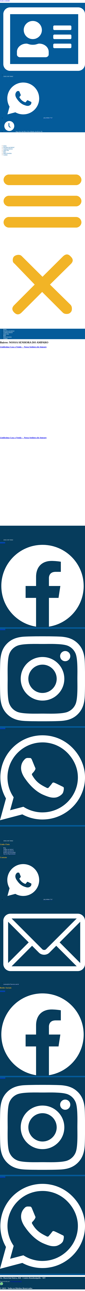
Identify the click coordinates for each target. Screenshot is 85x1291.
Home (5, 145)
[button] (42, 242)
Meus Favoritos (7, 153)
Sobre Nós (6, 150)
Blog (4, 151)
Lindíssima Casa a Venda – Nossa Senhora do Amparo (23, 347)
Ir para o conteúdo (5, 0)
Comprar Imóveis (8, 148)
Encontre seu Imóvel (8, 147)
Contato (5, 154)
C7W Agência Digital (16, 1281)
